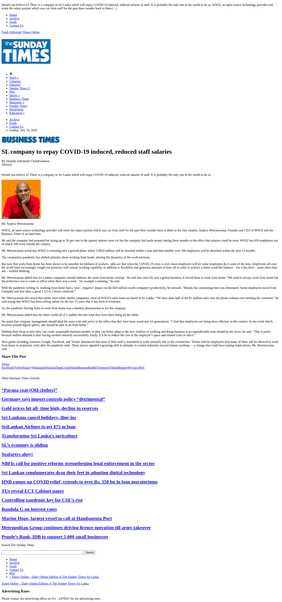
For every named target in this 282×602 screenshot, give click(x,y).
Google (66, 367)
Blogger (123, 367)
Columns (15, 81)
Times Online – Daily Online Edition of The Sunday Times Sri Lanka (54, 577)
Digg (58, 367)
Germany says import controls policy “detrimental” (53, 399)
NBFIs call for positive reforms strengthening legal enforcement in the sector (78, 463)
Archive (14, 18)
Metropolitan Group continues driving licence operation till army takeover (76, 527)
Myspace (133, 367)
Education (16, 113)
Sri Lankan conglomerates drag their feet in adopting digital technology (73, 472)
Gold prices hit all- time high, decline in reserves (50, 408)
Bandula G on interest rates (29, 509)
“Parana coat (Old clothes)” (29, 390)
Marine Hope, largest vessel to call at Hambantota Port (57, 518)
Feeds (13, 22)
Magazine (16, 102)
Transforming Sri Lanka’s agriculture (40, 435)
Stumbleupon (79, 367)
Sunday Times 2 (19, 88)
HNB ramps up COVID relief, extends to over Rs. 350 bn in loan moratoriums (80, 481)
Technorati (102, 367)
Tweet (5, 364)
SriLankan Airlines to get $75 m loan (38, 426)
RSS (141, 367)
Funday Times (18, 106)
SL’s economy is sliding (25, 444)
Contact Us (16, 25)
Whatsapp (37, 367)
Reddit (92, 367)
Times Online (31, 32)
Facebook (8, 367)
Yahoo (113, 367)
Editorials (16, 32)
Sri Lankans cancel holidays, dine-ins (39, 417)
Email (26, 367)
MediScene (16, 109)
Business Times (19, 99)
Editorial (14, 84)
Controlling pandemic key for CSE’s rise (42, 499)
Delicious (49, 367)
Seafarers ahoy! (17, 454)
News (14, 77)
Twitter (18, 367)
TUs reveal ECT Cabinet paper (33, 490)
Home (13, 15)
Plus (12, 91)
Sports (14, 95)
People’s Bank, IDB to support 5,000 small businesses (55, 536)
